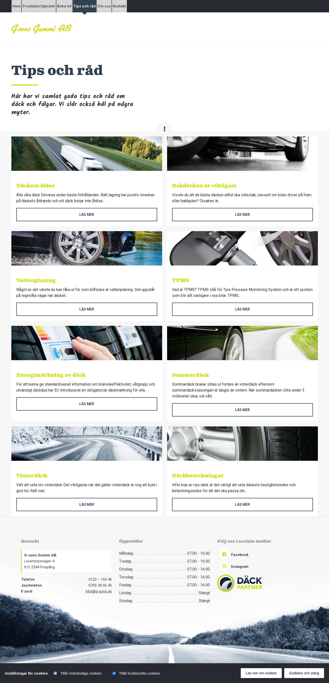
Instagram (234, 566)
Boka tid (85, 6)
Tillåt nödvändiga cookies (81, 673)
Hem (21, 6)
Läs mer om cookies (261, 673)
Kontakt (165, 6)
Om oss (142, 6)
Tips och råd (114, 6)
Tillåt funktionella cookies (139, 673)
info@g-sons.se (99, 591)
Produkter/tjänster (51, 6)
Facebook (234, 554)
